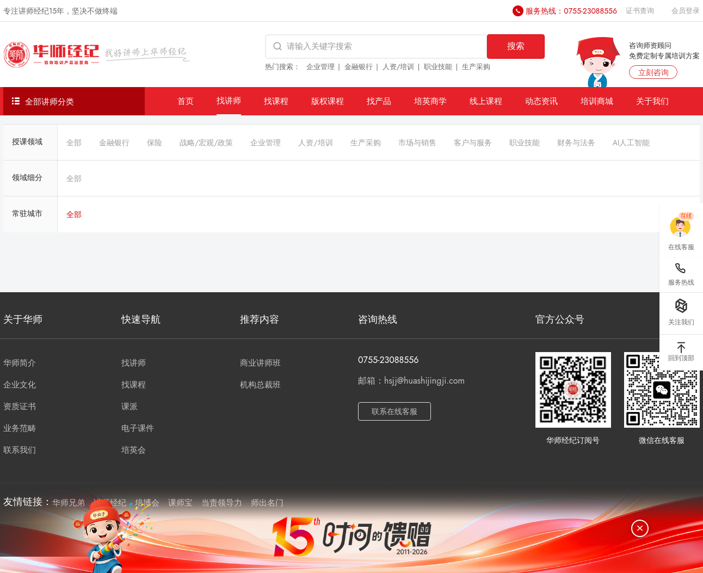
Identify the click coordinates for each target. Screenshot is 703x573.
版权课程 (327, 101)
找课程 (276, 101)
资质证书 (19, 406)
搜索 (516, 46)
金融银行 (358, 66)
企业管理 (320, 66)
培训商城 (597, 101)
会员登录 (685, 10)
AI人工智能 (631, 142)
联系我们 (19, 450)
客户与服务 (473, 142)
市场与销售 (417, 142)
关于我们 (652, 101)
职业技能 (438, 66)
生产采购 (476, 66)
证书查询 (640, 10)
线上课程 (486, 101)
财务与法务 (576, 142)
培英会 (133, 450)
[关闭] (640, 528)
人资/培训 (399, 66)
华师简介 (19, 363)
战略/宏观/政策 (206, 142)
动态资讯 (541, 101)
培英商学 (430, 101)
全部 (74, 142)
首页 (185, 101)
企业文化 (19, 385)
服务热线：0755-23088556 (571, 10)
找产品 (379, 101)
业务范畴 (19, 428)
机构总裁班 (260, 385)
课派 (129, 406)
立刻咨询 (653, 72)
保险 (154, 142)
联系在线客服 (394, 411)
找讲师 (229, 100)
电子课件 (137, 428)
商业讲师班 (260, 363)
